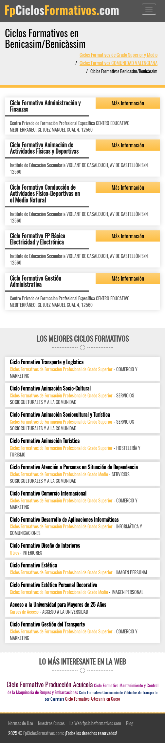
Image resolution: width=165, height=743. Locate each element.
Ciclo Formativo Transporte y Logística (46, 362)
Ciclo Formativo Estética (33, 565)
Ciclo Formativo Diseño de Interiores (45, 545)
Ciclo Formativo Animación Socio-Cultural (50, 388)
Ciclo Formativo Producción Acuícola (50, 684)
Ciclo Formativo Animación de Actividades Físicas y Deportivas (44, 148)
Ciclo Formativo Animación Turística (45, 441)
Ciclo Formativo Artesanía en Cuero (92, 698)
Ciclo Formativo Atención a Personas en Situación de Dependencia (74, 467)
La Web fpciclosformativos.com (95, 723)
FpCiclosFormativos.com (43, 733)
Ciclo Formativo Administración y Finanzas (45, 106)
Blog (129, 723)
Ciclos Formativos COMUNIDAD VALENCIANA (118, 62)
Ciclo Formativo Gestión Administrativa (35, 281)
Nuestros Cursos (51, 723)
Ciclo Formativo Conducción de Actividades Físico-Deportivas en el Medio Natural (45, 193)
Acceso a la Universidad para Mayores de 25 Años (58, 604)
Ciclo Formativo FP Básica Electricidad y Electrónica (37, 238)
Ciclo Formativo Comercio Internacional (48, 493)
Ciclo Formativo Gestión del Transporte (47, 624)
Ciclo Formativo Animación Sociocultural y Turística (60, 414)
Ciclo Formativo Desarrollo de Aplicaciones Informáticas (64, 519)
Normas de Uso (20, 723)
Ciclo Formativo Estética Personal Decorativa (53, 585)
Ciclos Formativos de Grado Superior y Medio (118, 54)
